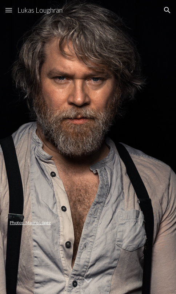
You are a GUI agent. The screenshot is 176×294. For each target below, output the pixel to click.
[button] (8, 10)
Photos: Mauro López (30, 222)
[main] (88, 147)
